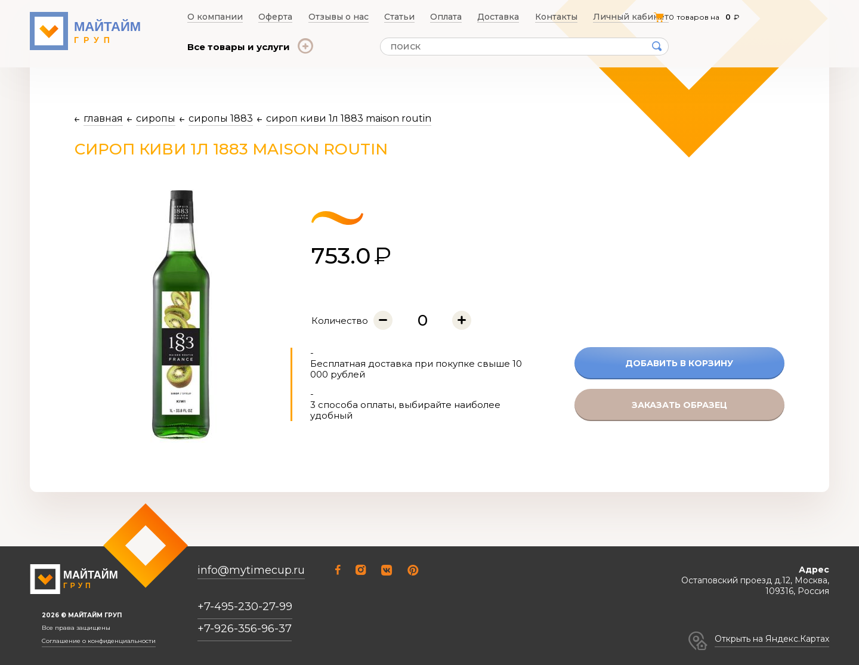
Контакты (562, 16)
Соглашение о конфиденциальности (99, 641)
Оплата (449, 16)
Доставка (503, 16)
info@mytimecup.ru (251, 570)
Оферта (272, 16)
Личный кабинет (635, 16)
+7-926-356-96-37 (244, 628)
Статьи (399, 16)
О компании (211, 16)
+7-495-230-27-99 (244, 606)
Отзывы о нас (337, 16)
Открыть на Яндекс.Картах (772, 638)
